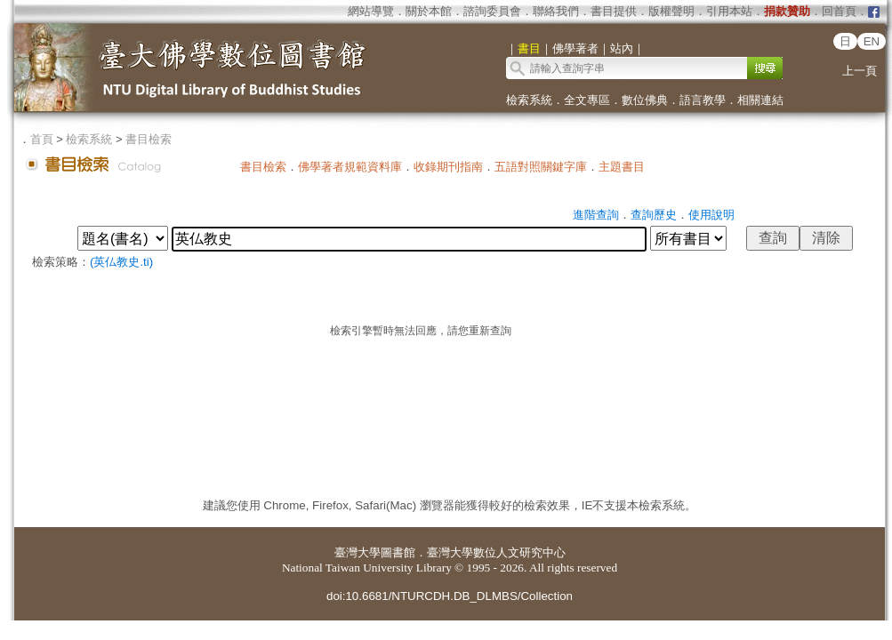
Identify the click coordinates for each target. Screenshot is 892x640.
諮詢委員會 (492, 11)
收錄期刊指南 (448, 166)
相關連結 (760, 100)
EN (872, 41)
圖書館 (398, 552)
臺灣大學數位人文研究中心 (496, 552)
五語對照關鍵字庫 (540, 166)
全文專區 (587, 100)
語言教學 (702, 100)
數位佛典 (645, 100)
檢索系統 (529, 100)
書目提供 (614, 11)
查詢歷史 (654, 214)
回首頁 (839, 11)
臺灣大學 (357, 552)
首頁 (41, 139)
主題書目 (622, 166)
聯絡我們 (556, 11)
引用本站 (729, 11)
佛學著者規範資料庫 (350, 166)
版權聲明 (671, 11)
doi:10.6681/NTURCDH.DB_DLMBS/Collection (449, 596)
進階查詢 (596, 214)
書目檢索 (148, 139)
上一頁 (859, 70)
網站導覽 (371, 11)
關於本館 (429, 11)
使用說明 (711, 214)
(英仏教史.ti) (121, 261)
